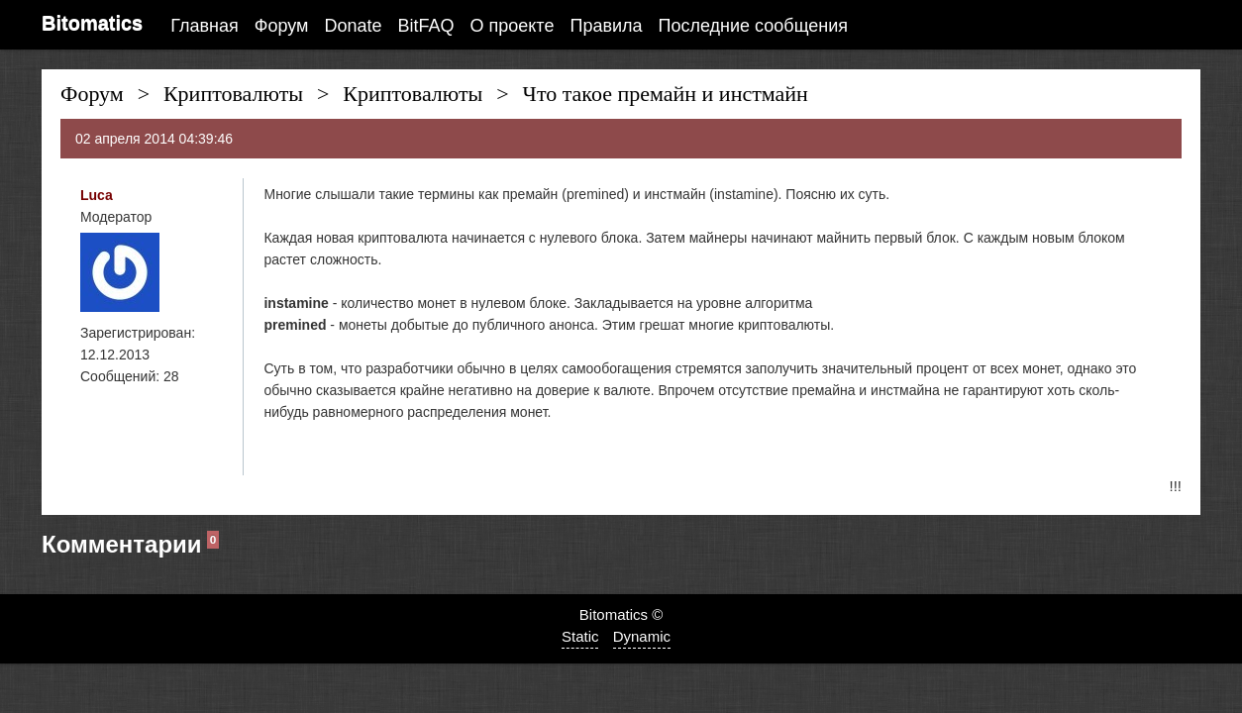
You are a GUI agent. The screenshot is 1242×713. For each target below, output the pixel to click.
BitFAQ (426, 26)
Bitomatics (92, 23)
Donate (352, 26)
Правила (605, 26)
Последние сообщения (753, 26)
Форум (282, 26)
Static (580, 636)
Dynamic (642, 636)
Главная (204, 26)
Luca (96, 195)
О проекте (512, 26)
